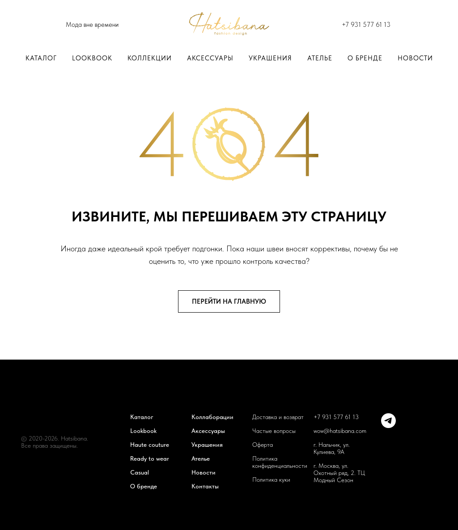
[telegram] (388, 425)
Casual (139, 472)
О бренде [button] (365, 58)
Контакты (205, 486)
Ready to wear (149, 458)
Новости (415, 58)
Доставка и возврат (278, 416)
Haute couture (149, 444)
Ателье (319, 58)
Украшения (270, 58)
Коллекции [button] (149, 58)
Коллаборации (212, 416)
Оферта (262, 444)
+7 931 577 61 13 (366, 25)
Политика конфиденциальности (279, 462)
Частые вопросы (274, 430)
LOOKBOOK (92, 58)
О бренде (143, 486)
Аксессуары (210, 58)
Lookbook (143, 430)
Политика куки (271, 479)
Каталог (41, 58)
